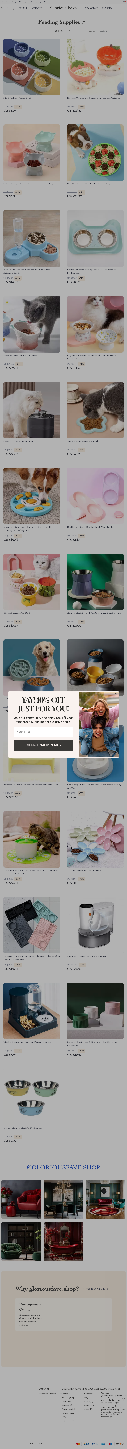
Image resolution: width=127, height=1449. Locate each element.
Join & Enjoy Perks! (43, 745)
